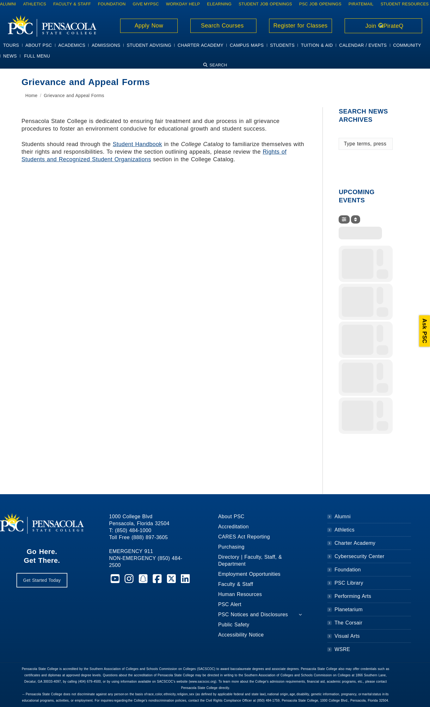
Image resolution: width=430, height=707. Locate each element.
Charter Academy (355, 543)
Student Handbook (137, 144)
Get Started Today (42, 580)
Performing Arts (353, 596)
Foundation (348, 569)
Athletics (344, 529)
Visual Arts (347, 636)
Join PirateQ (383, 26)
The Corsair (348, 622)
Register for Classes (300, 25)
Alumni (343, 516)
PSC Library (349, 583)
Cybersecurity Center (359, 556)
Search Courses (223, 25)
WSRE (342, 649)
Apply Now (149, 25)
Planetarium (349, 609)
